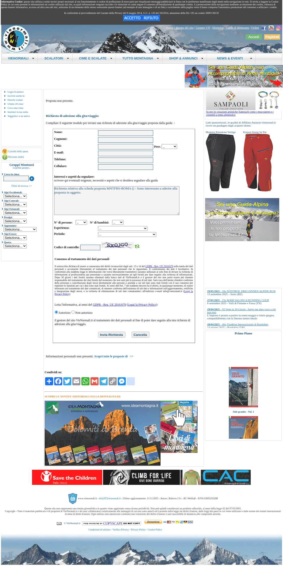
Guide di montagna (237, 27)
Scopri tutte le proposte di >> (113, 356)
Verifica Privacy (120, 529)
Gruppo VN (203, 27)
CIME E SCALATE (95, 58)
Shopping (218, 27)
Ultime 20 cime (15, 104)
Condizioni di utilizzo (99, 529)
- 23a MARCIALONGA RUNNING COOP (238, 300)
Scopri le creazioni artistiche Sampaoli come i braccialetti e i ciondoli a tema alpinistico (244, 112)
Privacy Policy (138, 529)
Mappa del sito (185, 27)
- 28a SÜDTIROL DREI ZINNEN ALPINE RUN (241, 291)
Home (169, 27)
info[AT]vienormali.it (109, 498)
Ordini (255, 27)
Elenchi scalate (15, 100)
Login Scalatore (16, 91)
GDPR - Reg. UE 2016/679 (159, 266)
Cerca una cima (15, 108)
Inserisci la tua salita (18, 112)
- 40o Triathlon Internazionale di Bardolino (237, 324)
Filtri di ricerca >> (21, 185)
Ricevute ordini (16, 156)
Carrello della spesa (18, 151)
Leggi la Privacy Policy (142, 304)
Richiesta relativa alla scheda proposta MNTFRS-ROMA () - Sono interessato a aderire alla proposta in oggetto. (116, 200)
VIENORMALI (21, 58)
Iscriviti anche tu (16, 96)
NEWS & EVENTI (232, 58)
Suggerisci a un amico (19, 116)
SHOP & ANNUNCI (186, 58)
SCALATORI (56, 58)
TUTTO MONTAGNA (140, 58)
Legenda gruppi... (22, 167)
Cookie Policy (155, 529)
